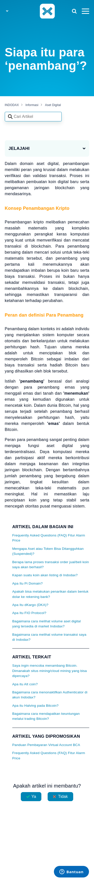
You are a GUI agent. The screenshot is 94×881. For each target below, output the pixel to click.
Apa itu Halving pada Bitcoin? (35, 705)
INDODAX (12, 105)
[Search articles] (33, 116)
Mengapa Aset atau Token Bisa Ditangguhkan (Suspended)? (48, 551)
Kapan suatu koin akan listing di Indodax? (45, 575)
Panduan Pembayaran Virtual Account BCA (46, 745)
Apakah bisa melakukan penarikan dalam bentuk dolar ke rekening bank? (50, 594)
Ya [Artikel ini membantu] (33, 796)
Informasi (32, 105)
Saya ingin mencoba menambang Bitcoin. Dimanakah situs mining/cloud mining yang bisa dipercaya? (49, 671)
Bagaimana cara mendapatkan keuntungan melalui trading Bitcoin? (46, 716)
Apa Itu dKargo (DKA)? (30, 605)
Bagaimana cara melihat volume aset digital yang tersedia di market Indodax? (46, 623)
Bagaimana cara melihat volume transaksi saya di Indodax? (49, 637)
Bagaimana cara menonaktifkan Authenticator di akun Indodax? (49, 694)
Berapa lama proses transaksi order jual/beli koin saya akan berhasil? (50, 564)
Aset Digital (53, 105)
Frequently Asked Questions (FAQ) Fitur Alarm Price (48, 537)
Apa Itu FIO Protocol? (29, 613)
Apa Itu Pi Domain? (27, 583)
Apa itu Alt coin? (25, 684)
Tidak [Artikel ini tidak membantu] (63, 796)
